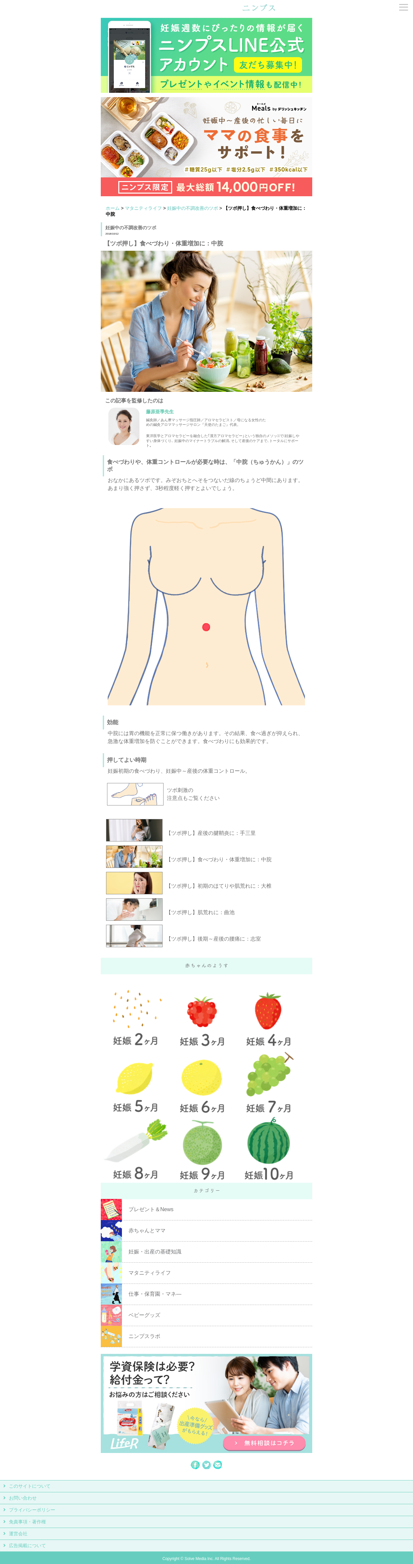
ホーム (113, 208)
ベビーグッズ (144, 1315)
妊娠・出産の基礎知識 (155, 1251)
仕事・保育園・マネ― (155, 1294)
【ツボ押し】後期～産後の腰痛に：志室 (213, 939)
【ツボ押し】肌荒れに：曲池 (200, 912)
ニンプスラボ (144, 1336)
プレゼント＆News (151, 1209)
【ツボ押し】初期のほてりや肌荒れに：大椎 (219, 886)
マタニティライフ (143, 208)
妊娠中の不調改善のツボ (192, 208)
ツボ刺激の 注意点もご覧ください (193, 794)
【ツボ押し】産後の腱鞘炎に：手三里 (211, 833)
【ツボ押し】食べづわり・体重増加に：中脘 (219, 859)
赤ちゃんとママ (147, 1230)
